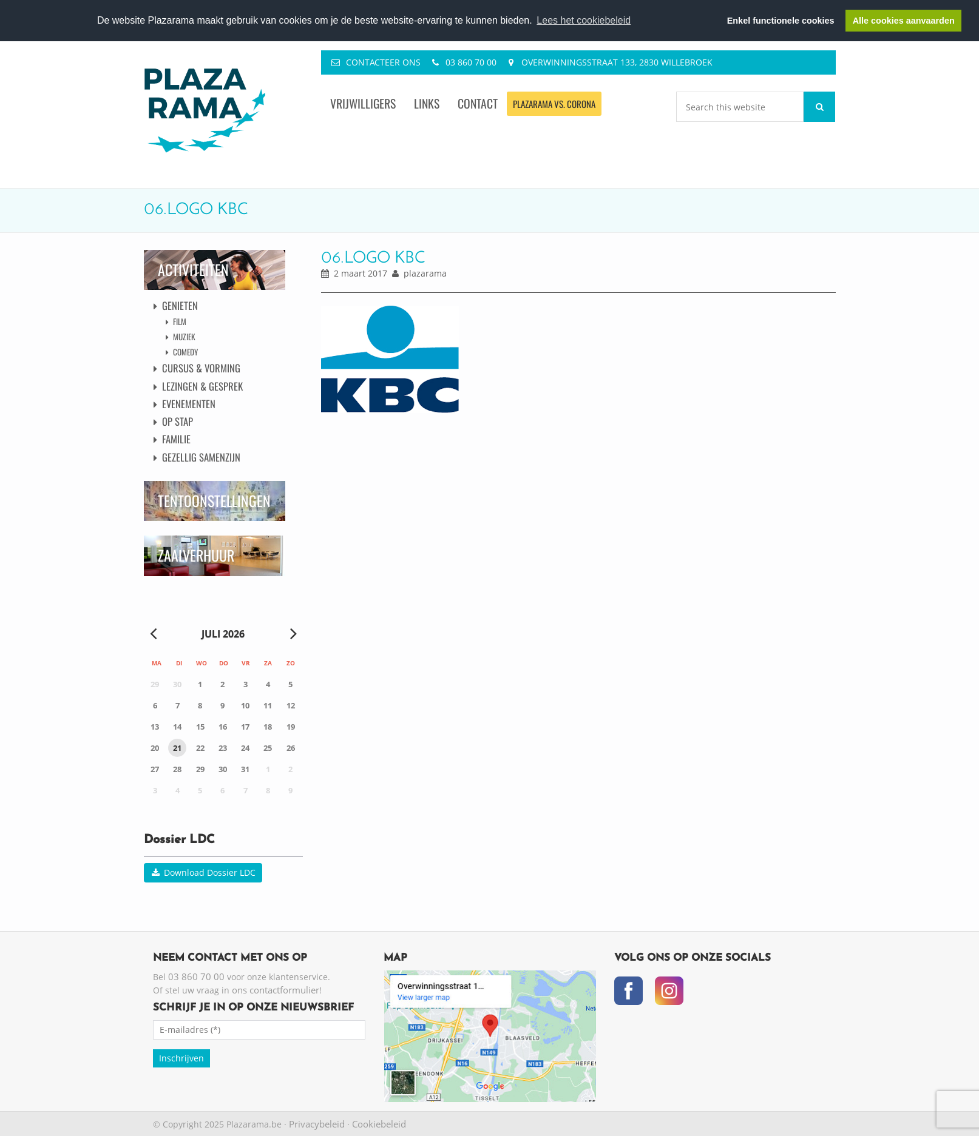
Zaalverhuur (196, 555)
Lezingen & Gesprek (202, 386)
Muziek (184, 337)
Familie (176, 438)
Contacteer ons (383, 62)
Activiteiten (193, 269)
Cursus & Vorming (201, 367)
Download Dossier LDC (203, 872)
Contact (478, 103)
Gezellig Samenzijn (201, 457)
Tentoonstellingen (214, 500)
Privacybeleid (317, 1124)
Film (179, 321)
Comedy (185, 352)
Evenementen (188, 403)
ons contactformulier (275, 990)
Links (426, 103)
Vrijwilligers (363, 103)
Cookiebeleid (379, 1124)
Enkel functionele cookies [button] (781, 20)
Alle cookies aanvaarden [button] (904, 20)
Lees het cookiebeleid (584, 20)
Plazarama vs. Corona (554, 103)
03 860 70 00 (470, 62)
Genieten (180, 305)
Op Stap (177, 421)
